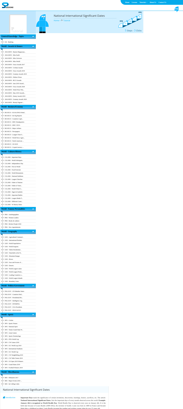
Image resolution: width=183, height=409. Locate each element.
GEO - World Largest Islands (13, 278)
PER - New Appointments (12, 227)
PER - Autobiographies (12, 214)
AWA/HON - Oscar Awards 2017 (15, 64)
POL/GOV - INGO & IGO (13, 310)
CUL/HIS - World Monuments (14, 173)
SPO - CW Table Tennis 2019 (14, 358)
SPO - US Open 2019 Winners (14, 361)
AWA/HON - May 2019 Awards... (15, 93)
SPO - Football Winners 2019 (14, 368)
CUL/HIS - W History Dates (13, 204)
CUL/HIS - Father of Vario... (13, 185)
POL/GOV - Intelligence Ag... (14, 301)
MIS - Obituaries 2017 (11, 377)
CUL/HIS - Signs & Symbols (13, 192)
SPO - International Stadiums (14, 349)
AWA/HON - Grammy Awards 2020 (16, 99)
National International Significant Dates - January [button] (74, 71)
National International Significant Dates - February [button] (74, 81)
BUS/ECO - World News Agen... (15, 138)
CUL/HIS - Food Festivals (13, 170)
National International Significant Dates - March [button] (73, 91)
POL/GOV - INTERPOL (12, 304)
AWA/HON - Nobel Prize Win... (14, 90)
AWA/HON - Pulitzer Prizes (13, 77)
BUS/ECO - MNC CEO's (12, 125)
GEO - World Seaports (11, 246)
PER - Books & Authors (12, 221)
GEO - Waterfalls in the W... (13, 253)
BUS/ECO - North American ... (14, 141)
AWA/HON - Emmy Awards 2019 (15, 96)
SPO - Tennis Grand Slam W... (14, 330)
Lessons (134, 2)
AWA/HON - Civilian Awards (14, 68)
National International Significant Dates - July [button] (73, 120)
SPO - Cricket (9, 320)
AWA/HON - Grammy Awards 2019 (16, 74)
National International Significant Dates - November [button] (75, 158)
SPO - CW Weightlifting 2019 (14, 355)
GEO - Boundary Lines (12, 281)
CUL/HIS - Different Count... (14, 201)
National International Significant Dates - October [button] (74, 149)
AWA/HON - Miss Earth (12, 55)
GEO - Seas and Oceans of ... (13, 262)
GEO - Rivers (9, 259)
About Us (153, 2)
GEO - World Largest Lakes (13, 269)
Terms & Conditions (88, 401)
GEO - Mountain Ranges (12, 256)
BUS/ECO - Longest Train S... (14, 134)
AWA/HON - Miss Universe (13, 58)
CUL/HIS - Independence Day (14, 163)
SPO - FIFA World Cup (12, 339)
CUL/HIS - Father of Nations (13, 182)
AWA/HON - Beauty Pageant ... (14, 102)
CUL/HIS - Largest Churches (13, 179)
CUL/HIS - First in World (12, 167)
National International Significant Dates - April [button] (73, 100)
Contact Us (162, 2)
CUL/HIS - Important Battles (13, 195)
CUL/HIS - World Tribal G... (13, 189)
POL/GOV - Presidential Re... (14, 297)
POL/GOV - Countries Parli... (14, 294)
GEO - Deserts (9, 265)
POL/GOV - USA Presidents (13, 307)
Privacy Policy (102, 401)
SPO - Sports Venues (11, 323)
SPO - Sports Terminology (13, 336)
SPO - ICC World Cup (11, 352)
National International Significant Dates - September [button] (75, 139)
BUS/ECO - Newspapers (12, 131)
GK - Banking (9, 42)
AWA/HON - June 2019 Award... (15, 83)
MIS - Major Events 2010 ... (13, 381)
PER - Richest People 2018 (13, 224)
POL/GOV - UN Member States (14, 291)
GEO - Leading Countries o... (14, 275)
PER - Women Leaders (12, 218)
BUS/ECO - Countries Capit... (14, 119)
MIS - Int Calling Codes (12, 384)
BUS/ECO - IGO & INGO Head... (15, 112)
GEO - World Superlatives (13, 243)
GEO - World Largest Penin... (14, 272)
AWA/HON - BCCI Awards (13, 80)
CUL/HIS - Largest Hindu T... (14, 198)
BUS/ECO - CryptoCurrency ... (14, 147)
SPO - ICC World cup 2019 (13, 345)
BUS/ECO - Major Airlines (13, 128)
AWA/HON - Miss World (12, 61)
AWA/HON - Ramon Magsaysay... (15, 52)
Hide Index (26, 388)
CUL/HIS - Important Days (13, 157)
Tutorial (66, 20)
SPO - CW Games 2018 (12, 342)
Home (127, 2)
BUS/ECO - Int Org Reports (13, 116)
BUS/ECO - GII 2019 (11, 144)
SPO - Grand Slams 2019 (12, 364)
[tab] (98, 71)
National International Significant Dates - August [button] (74, 129)
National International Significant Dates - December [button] (75, 168)
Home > (57, 20)
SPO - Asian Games (11, 333)
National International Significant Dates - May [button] (73, 110)
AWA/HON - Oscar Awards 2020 (15, 87)
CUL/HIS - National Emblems (14, 176)
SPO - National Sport (11, 326)
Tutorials (143, 2)
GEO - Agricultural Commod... (14, 237)
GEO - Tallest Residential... (13, 250)
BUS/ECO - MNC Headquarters (14, 122)
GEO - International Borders (13, 240)
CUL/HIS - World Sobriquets (13, 160)
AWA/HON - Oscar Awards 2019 (15, 71)
